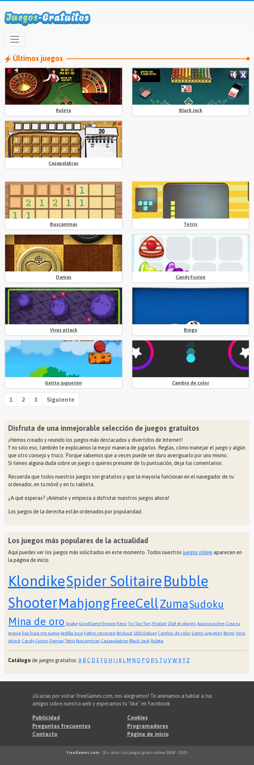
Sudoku (206, 604)
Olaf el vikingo (182, 623)
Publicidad (46, 717)
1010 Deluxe (145, 633)
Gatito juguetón (63, 383)
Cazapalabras (63, 163)
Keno (122, 623)
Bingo (190, 330)
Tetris (190, 224)
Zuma (174, 603)
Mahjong (84, 603)
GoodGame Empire (97, 623)
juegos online (197, 552)
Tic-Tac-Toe (139, 623)
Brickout (124, 633)
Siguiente (61, 399)
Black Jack (190, 110)
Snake (72, 623)
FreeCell (134, 603)
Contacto (44, 734)
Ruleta (63, 110)
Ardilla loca (72, 633)
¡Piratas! (159, 623)
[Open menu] (14, 39)
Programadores (147, 726)
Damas (63, 277)
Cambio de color (190, 383)
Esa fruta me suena (41, 633)
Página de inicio (148, 734)
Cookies (137, 717)
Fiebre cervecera (99, 633)
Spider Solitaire (114, 581)
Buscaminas (63, 224)
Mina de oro (36, 621)
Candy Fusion (190, 277)
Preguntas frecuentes (61, 726)
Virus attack (63, 330)
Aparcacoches (211, 623)
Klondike (36, 581)
